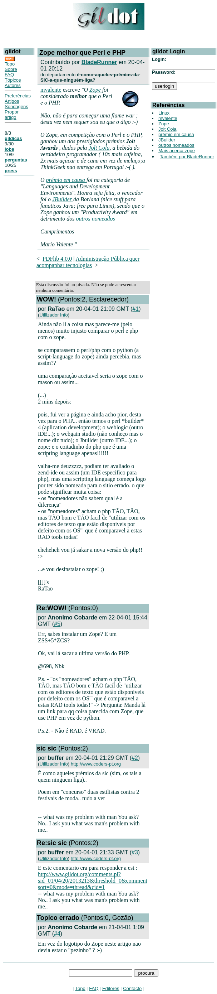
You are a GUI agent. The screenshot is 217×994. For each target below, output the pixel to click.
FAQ (9, 74)
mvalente (50, 90)
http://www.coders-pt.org (96, 764)
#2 (135, 758)
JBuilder (62, 199)
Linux (163, 113)
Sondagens (16, 106)
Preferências (18, 95)
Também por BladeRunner (187, 156)
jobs (9, 149)
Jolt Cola (98, 148)
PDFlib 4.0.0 (57, 259)
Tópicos (13, 80)
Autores (13, 85)
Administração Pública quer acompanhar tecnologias (87, 262)
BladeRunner (99, 62)
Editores (110, 988)
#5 (57, 624)
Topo (10, 64)
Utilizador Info (53, 315)
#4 (57, 934)
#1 (135, 309)
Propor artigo (12, 114)
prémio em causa (66, 180)
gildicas (13, 138)
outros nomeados (95, 219)
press (11, 170)
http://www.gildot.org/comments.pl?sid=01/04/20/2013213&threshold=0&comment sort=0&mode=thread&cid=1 (92, 880)
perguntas (16, 160)
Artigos (12, 101)
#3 (135, 852)
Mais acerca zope (176, 150)
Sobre (11, 69)
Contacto (132, 988)
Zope (95, 90)
